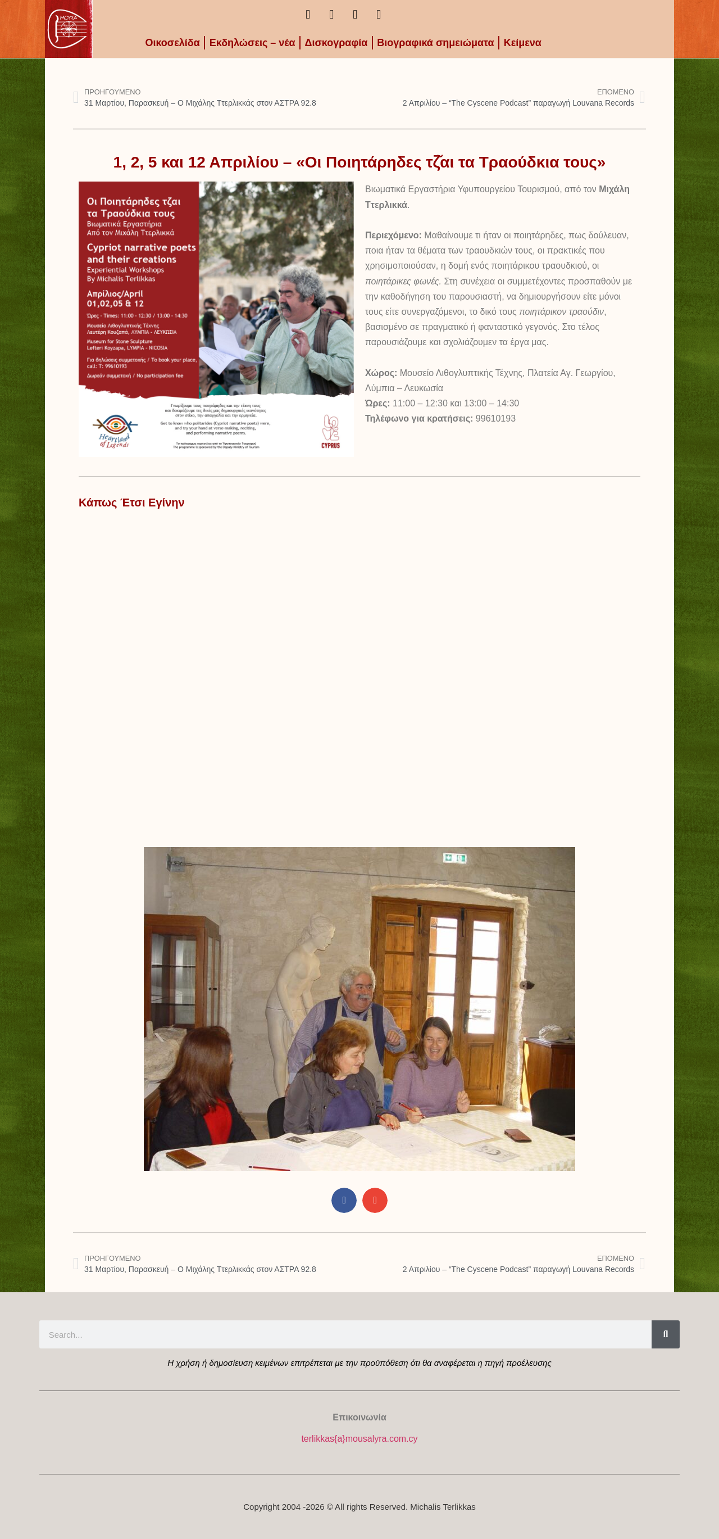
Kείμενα (522, 42)
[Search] (666, 1334)
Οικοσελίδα (172, 42)
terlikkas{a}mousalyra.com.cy (359, 1438)
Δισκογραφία (336, 42)
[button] (344, 1200)
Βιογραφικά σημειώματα (435, 42)
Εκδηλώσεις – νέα (252, 42)
